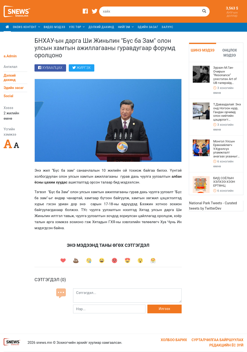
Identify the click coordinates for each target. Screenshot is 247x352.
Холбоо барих (174, 340)
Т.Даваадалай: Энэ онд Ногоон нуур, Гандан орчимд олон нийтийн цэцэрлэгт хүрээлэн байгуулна (227, 112)
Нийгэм (126, 27)
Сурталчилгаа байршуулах (217, 340)
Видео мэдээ (54, 27)
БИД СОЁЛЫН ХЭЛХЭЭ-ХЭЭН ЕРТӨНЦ (224, 181)
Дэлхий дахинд (101, 27)
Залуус (167, 27)
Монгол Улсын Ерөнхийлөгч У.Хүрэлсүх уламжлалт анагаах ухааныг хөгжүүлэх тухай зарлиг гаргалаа (225, 148)
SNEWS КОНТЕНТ (26, 27)
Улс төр (77, 27)
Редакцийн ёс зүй (226, 345)
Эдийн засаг (147, 27)
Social (8, 96)
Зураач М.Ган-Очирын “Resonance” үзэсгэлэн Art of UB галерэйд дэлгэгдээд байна (226, 75)
